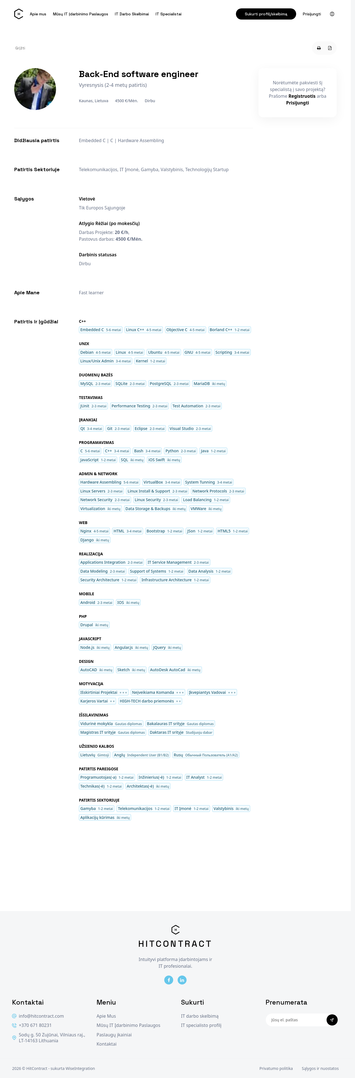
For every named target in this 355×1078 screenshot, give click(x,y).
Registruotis (301, 96)
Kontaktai (106, 1044)
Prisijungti (312, 13)
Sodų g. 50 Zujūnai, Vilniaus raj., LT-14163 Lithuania (48, 1038)
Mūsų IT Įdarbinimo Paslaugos (80, 13)
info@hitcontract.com (38, 1016)
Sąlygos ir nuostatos (320, 1068)
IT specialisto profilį (201, 1025)
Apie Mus (106, 1016)
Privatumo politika (276, 1068)
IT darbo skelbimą (200, 1016)
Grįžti (20, 48)
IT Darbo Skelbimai (132, 13)
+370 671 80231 (32, 1025)
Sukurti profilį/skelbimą (266, 13)
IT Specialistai (169, 13)
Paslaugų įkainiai (114, 1035)
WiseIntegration (80, 1068)
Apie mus (38, 13)
